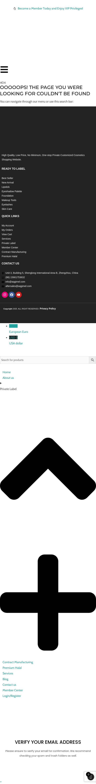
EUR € (52, 329)
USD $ (52, 340)
